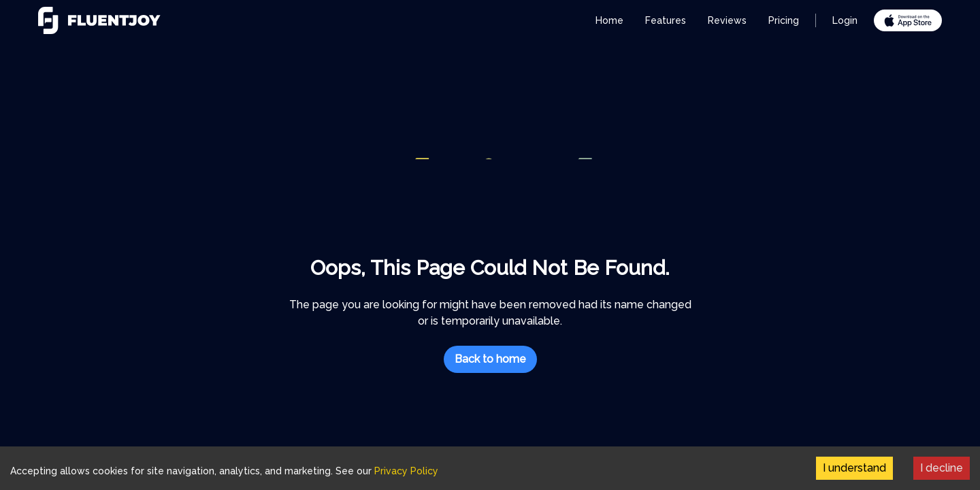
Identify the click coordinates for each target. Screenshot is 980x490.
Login (845, 20)
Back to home (490, 359)
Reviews (727, 20)
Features (665, 20)
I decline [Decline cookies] (941, 467)
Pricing (783, 20)
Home (609, 20)
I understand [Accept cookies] (854, 467)
